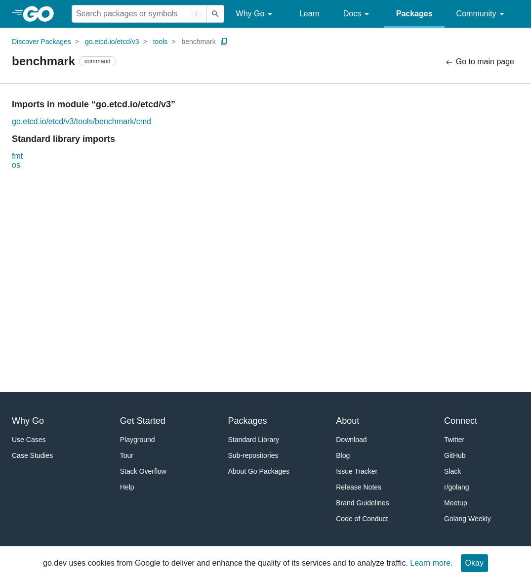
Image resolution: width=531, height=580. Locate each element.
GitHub (455, 455)
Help (127, 487)
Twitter (454, 440)
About (347, 421)
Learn (309, 13)
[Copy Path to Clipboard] (224, 41)
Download (351, 440)
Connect (460, 421)
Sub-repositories (253, 455)
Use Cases (28, 440)
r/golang (456, 487)
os (16, 165)
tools (160, 41)
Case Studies (32, 455)
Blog (343, 455)
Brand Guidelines (362, 503)
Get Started (142, 421)
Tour (126, 455)
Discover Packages (41, 41)
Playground (137, 440)
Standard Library (254, 440)
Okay (474, 563)
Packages (414, 13)
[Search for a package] (139, 14)
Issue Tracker (356, 471)
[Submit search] (215, 14)
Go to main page (479, 62)
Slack (452, 471)
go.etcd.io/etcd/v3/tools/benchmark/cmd (81, 121)
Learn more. (431, 563)
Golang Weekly (467, 519)
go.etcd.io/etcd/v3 (112, 41)
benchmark (198, 41)
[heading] (42, 14)
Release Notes (358, 487)
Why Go (256, 14)
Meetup (455, 503)
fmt (17, 156)
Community (481, 14)
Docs (357, 14)
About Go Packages (259, 471)
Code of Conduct (362, 519)
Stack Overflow (143, 471)
